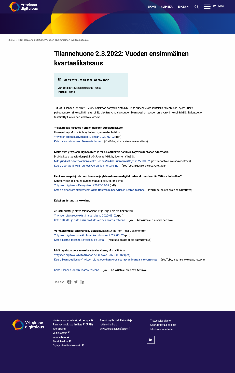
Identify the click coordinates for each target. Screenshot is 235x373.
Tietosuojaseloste (160, 320)
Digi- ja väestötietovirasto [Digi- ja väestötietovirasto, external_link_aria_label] (67, 345)
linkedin (151, 340)
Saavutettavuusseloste (163, 324)
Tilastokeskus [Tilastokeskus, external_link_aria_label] (60, 341)
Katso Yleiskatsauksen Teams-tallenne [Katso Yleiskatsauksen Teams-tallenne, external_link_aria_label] (77, 141)
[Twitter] (76, 282)
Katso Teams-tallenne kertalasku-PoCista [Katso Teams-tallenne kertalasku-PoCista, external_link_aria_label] (79, 239)
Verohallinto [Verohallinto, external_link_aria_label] (59, 337)
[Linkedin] (82, 282)
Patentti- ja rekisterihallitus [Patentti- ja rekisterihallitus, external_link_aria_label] (67, 324)
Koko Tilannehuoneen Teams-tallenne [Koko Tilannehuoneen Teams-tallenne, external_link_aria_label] (76, 270)
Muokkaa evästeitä (161, 329)
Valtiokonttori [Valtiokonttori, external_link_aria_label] (60, 333)
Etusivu (11, 39)
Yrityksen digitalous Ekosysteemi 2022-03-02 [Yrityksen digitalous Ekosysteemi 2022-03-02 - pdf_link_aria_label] (81, 185)
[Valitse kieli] (168, 7)
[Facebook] (69, 282)
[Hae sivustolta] (196, 7)
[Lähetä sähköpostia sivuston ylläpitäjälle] (115, 328)
